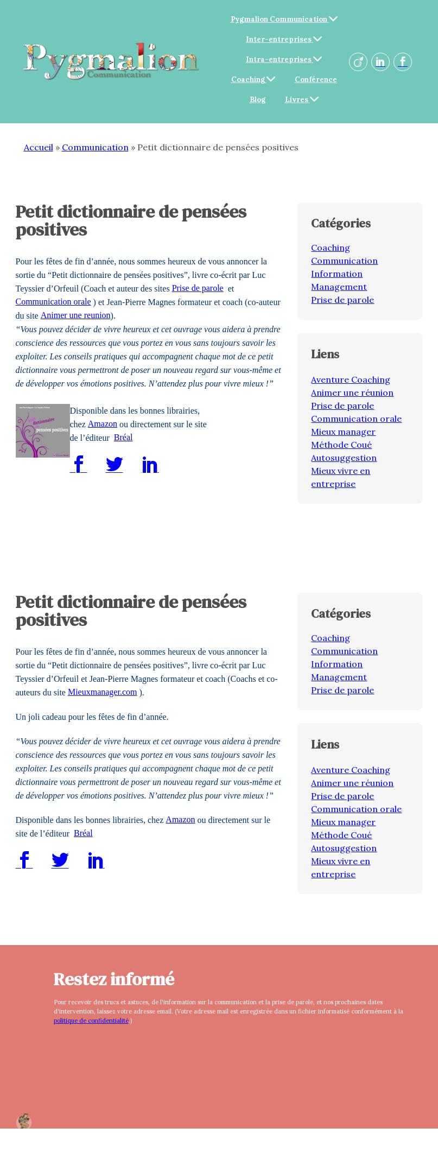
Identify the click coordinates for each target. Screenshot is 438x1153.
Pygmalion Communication (284, 19)
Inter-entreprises (284, 39)
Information (337, 273)
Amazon (102, 423)
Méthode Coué (341, 444)
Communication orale (53, 301)
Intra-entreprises (284, 59)
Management (339, 286)
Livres (302, 99)
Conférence (316, 79)
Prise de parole (198, 288)
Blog (257, 99)
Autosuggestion (344, 457)
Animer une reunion (76, 315)
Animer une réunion (352, 392)
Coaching (253, 79)
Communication (95, 147)
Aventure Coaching (350, 379)
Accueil (38, 147)
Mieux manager (343, 431)
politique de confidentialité (91, 1020)
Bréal (123, 437)
